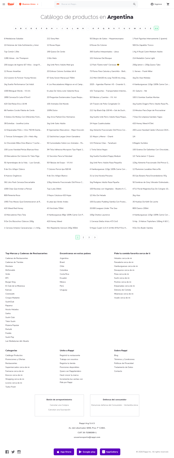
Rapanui (9, 305)
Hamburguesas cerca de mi (126, 266)
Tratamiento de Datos (123, 367)
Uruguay (63, 290)
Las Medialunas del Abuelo (17, 341)
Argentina (64, 258)
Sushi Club (10, 317)
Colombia (64, 270)
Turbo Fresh (10, 387)
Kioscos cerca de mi (13, 375)
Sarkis (8, 313)
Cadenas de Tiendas (14, 262)
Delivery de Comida (122, 290)
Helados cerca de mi (123, 258)
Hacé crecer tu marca (69, 375)
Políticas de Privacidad (123, 363)
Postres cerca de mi (122, 282)
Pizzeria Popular (12, 325)
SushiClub (9, 301)
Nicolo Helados (12, 309)
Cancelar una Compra (59, 405)
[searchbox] (95, 4)
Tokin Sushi (10, 321)
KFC (7, 278)
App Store (63, 452)
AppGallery (110, 452)
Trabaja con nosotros (69, 359)
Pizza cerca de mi (121, 274)
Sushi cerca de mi (121, 278)
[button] (29, 4)
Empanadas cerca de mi (124, 286)
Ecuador (63, 278)
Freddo (8, 333)
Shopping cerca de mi (14, 379)
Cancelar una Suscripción (59, 409)
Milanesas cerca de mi (123, 294)
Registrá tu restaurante (70, 355)
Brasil (62, 262)
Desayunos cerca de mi (124, 270)
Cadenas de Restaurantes (16, 258)
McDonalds (10, 270)
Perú (62, 286)
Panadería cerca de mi (123, 262)
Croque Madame (12, 297)
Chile (62, 266)
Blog (116, 355)
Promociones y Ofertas (15, 359)
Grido (7, 274)
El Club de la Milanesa (15, 286)
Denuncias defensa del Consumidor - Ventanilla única (114, 405)
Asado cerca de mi (122, 297)
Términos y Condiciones (124, 359)
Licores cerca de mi (13, 383)
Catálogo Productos (14, 355)
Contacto (118, 371)
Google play (87, 452)
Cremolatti (9, 294)
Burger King (10, 282)
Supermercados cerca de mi (17, 367)
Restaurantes (11, 363)
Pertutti (8, 329)
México (63, 282)
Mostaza (9, 266)
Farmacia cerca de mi (14, 371)
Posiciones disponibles (69, 367)
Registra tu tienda (67, 363)
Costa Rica (64, 274)
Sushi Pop (9, 337)
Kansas (8, 290)
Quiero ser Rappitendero (70, 371)
